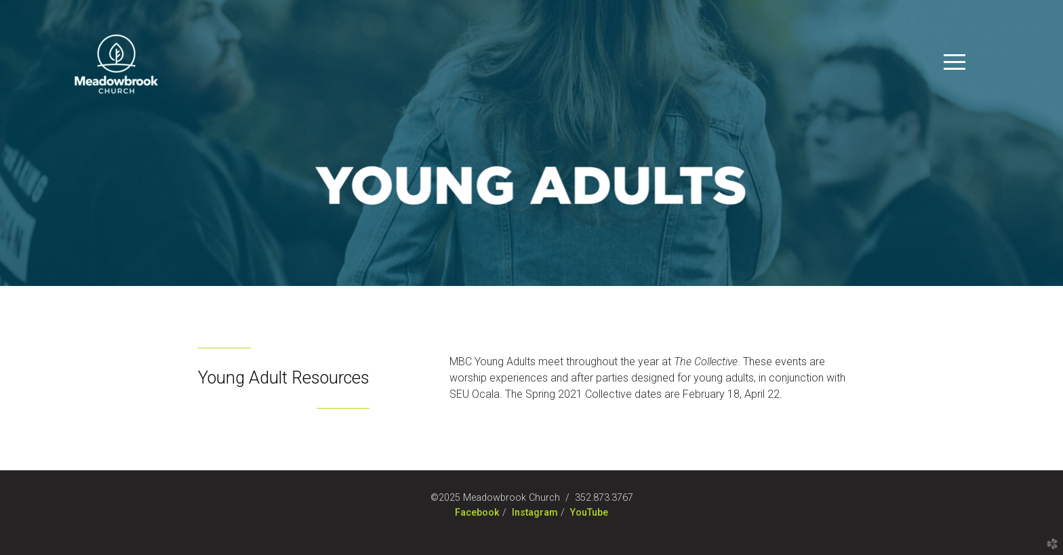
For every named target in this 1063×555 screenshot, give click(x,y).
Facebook (477, 512)
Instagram (535, 512)
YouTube (589, 512)
